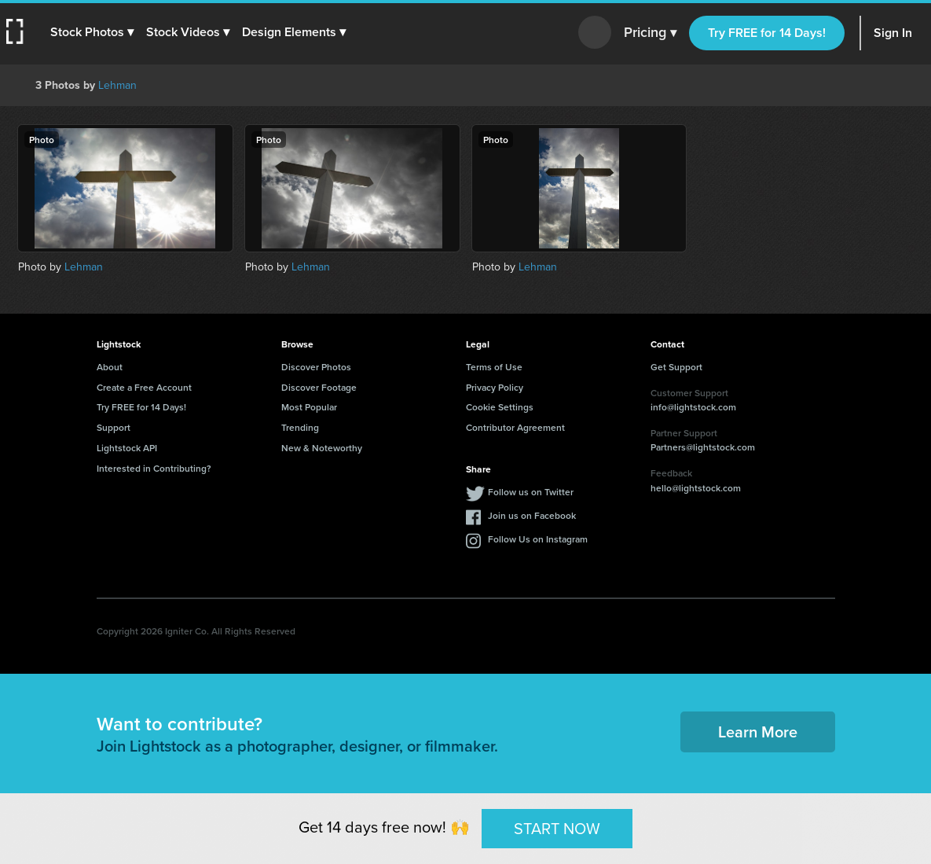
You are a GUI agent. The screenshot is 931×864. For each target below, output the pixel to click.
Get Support (676, 366)
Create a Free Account (144, 387)
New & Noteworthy (321, 447)
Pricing (650, 33)
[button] (92, 32)
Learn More (757, 731)
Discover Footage (319, 387)
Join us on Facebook (532, 515)
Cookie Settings (499, 407)
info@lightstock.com (693, 407)
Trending (300, 427)
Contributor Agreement (515, 427)
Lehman (117, 85)
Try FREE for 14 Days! (767, 33)
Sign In (893, 33)
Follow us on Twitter (531, 491)
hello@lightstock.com (696, 488)
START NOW (557, 828)
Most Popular (309, 407)
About (110, 366)
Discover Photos (316, 366)
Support (113, 427)
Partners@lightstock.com (703, 447)
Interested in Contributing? (154, 468)
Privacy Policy (494, 387)
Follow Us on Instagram (538, 539)
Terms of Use (494, 366)
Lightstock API (127, 447)
